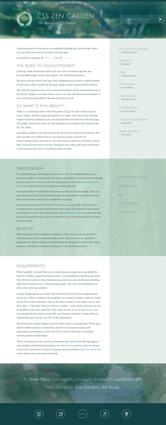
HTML (42, 205)
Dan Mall (126, 64)
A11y (105, 414)
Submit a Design (129, 203)
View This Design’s (132, 177)
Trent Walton (128, 87)
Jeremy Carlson (129, 111)
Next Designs (160, 19)
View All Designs (137, 19)
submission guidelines (71, 345)
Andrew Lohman (129, 52)
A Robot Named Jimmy (133, 119)
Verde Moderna (129, 131)
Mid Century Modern (133, 49)
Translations (127, 212)
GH (127, 414)
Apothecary (127, 84)
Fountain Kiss (128, 108)
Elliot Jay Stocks (129, 99)
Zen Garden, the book (97, 387)
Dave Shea (39, 379)
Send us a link (73, 213)
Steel (122, 72)
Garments (125, 60)
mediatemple (128, 379)
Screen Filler (128, 96)
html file (49, 58)
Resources (127, 186)
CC (83, 414)
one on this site (93, 349)
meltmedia (126, 123)
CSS (53, 205)
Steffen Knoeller (129, 76)
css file (66, 58)
